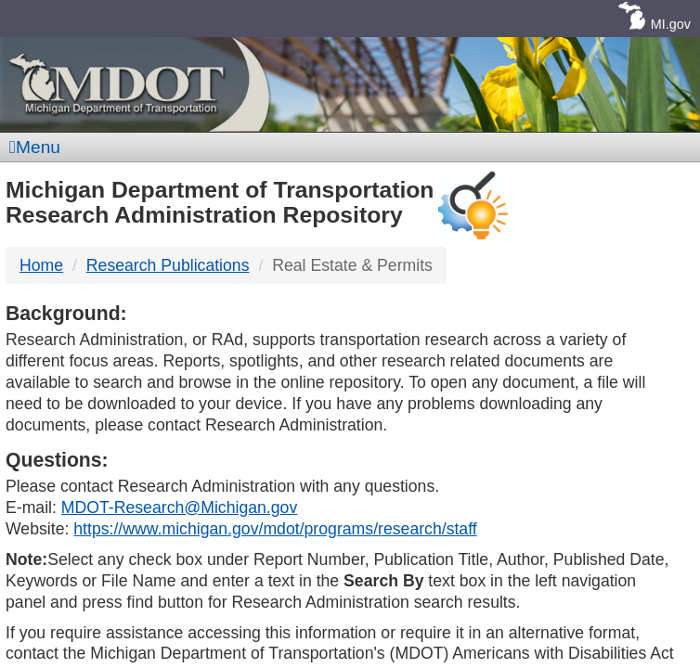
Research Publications (168, 265)
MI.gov (671, 24)
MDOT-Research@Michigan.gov (179, 507)
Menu (34, 147)
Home (41, 265)
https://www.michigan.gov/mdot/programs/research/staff (274, 529)
